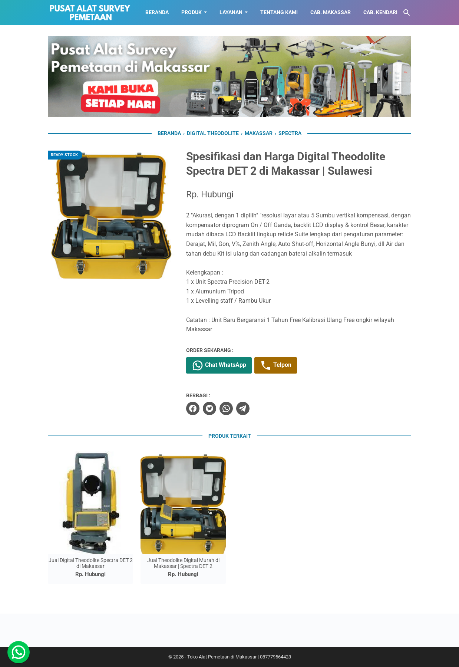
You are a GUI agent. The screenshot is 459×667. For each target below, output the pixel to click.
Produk (191, 12)
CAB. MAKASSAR (330, 12)
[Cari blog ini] (406, 12)
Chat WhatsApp (219, 365)
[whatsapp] (226, 408)
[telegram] (243, 408)
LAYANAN (230, 12)
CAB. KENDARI (380, 12)
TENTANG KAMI (279, 12)
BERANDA (157, 12)
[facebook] (192, 408)
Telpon (275, 365)
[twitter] (209, 408)
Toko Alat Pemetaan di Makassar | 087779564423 (239, 657)
